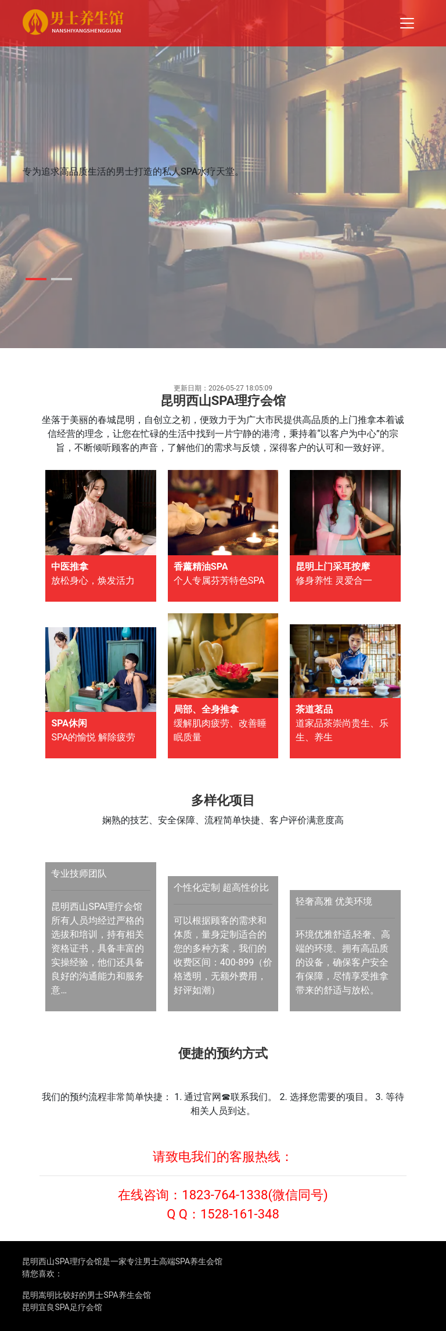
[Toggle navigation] (407, 23)
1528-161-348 (239, 1214)
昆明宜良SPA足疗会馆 (62, 1307)
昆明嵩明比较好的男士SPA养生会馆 (86, 1295)
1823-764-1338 (225, 1195)
